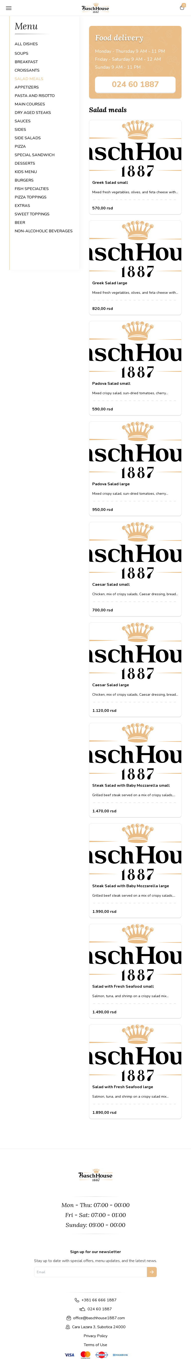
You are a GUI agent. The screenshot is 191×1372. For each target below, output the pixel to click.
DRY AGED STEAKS (33, 112)
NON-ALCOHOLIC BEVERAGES (44, 231)
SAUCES (23, 121)
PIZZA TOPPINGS (31, 197)
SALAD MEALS (29, 79)
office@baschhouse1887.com (99, 1318)
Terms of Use (95, 1345)
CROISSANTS (27, 70)
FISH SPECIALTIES (32, 189)
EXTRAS (22, 205)
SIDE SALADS (28, 138)
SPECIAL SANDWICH (35, 155)
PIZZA (20, 146)
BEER (20, 222)
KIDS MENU (26, 172)
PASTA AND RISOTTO (35, 95)
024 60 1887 (135, 84)
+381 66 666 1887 (99, 1300)
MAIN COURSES (30, 104)
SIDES (20, 129)
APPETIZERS (27, 87)
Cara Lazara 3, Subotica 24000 (99, 1327)
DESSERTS (25, 163)
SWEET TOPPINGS (32, 214)
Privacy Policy (95, 1336)
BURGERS (24, 180)
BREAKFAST (26, 62)
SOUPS (21, 53)
